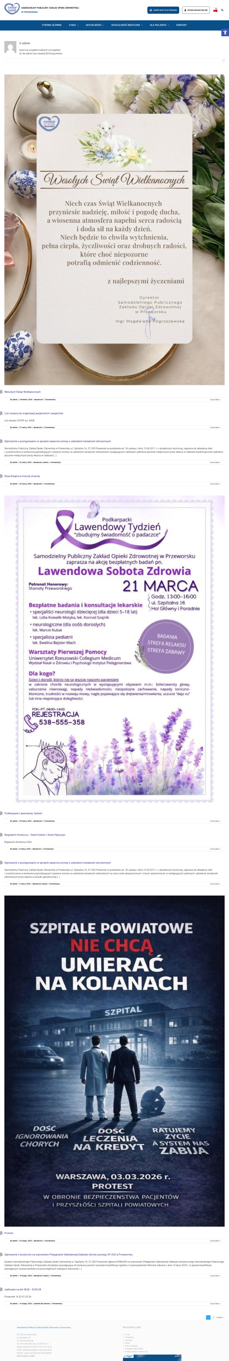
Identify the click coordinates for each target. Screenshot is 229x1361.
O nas (127, 1334)
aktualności (38, 400)
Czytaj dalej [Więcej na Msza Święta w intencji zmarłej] (214, 484)
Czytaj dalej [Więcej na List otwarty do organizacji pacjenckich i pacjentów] (214, 427)
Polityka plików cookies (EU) (136, 1351)
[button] (225, 32)
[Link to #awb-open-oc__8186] (222, 10)
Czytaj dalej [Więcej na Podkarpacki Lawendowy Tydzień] (214, 821)
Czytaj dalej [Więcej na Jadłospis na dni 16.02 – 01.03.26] (214, 1304)
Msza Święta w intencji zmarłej (22, 476)
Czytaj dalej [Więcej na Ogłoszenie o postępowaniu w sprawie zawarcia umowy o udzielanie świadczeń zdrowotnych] (214, 462)
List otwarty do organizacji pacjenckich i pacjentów (33, 413)
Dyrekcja (128, 1340)
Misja (127, 1343)
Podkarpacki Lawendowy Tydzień (23, 813)
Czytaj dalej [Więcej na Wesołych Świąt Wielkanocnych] (214, 400)
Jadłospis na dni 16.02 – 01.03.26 (22, 1289)
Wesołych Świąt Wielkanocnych (22, 391)
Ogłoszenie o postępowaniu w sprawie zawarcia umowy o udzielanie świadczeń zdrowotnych (57, 441)
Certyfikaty (129, 1337)
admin (15, 400)
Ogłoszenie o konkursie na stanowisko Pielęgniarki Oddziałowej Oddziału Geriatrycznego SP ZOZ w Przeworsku (68, 1254)
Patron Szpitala (131, 1346)
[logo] (12, 4)
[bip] (215, 8)
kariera (45, 462)
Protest (8, 1233)
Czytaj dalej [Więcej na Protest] (214, 1241)
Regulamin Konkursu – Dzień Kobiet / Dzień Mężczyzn (34, 834)
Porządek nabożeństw (134, 1349)
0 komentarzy (50, 400)
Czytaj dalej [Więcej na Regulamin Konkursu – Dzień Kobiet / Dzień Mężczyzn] (214, 849)
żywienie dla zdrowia (42, 1304)
